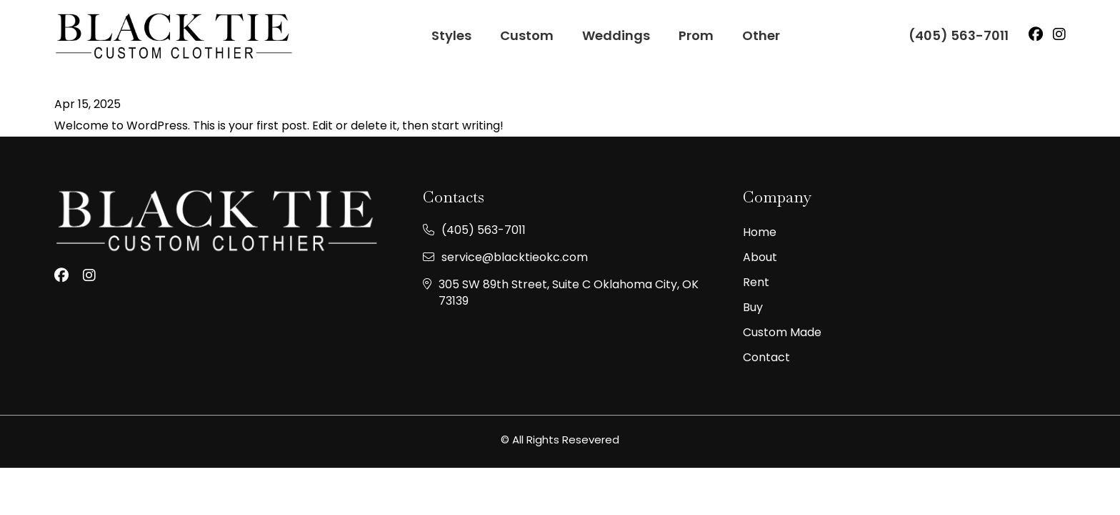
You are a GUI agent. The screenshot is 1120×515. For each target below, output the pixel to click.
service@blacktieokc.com (514, 257)
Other (761, 35)
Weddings (616, 35)
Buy (753, 307)
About (760, 257)
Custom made (782, 332)
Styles (451, 35)
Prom (696, 35)
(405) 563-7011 (959, 35)
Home (759, 232)
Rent (756, 282)
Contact (766, 358)
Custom (527, 35)
